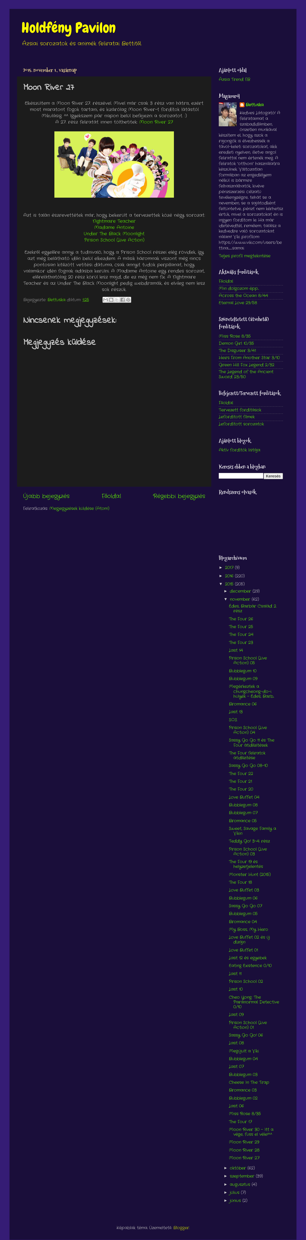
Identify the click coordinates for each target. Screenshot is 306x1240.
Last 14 (236, 650)
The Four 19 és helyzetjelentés (246, 864)
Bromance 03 (243, 1090)
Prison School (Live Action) (114, 240)
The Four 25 (241, 627)
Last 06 (236, 1106)
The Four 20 (241, 789)
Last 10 (236, 989)
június (236, 1201)
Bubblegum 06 (243, 898)
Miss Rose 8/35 (235, 336)
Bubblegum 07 (243, 813)
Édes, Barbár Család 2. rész (252, 608)
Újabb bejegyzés (46, 496)
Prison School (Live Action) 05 (248, 660)
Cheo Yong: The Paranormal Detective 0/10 (254, 1002)
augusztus (241, 1184)
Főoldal (111, 496)
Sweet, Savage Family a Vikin (252, 831)
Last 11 (235, 974)
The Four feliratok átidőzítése (247, 755)
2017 (230, 568)
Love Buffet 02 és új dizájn (249, 940)
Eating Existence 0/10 (250, 966)
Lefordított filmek (237, 417)
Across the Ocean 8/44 (243, 296)
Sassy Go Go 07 (245, 906)
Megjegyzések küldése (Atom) (79, 508)
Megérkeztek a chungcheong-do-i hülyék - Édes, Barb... (251, 691)
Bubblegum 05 (243, 914)
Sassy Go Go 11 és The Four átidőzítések (251, 742)
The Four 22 (241, 774)
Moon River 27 (156, 122)
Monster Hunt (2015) (250, 875)
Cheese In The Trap (249, 1082)
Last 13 (236, 712)
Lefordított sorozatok (241, 424)
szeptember (243, 1176)
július (235, 1193)
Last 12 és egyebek (248, 958)
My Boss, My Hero (248, 929)
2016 (230, 576)
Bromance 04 (243, 922)
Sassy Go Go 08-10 (248, 766)
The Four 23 (241, 643)
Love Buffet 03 (244, 890)
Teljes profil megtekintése (244, 256)
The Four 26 (241, 619)
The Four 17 (240, 1122)
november (241, 599)
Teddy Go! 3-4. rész (249, 841)
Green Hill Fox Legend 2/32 (246, 365)
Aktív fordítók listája (239, 450)
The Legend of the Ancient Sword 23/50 (246, 374)
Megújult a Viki (244, 1051)
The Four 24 (241, 634)
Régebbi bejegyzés (179, 496)
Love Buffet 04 (244, 797)
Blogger (181, 1228)
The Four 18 (240, 882)
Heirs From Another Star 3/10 (249, 358)
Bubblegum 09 (243, 679)
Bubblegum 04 (243, 1059)
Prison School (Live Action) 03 (248, 851)
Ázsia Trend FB (234, 79)
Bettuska (255, 105)
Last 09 (236, 1015)
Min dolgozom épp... (239, 288)
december (241, 591)
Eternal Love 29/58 (238, 303)
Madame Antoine (114, 227)
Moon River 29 (244, 1142)
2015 (230, 584)
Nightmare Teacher (114, 221)
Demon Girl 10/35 (236, 343)
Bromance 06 (243, 704)
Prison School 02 (246, 981)
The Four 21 (240, 781)
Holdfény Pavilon (69, 28)
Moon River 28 (244, 1150)
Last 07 (236, 1067)
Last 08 (236, 1043)
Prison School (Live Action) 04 (248, 730)
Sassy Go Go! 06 (246, 1035)
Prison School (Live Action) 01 (248, 1025)
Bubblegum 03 (243, 1075)
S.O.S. (233, 720)
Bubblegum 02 (243, 1098)
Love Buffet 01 (243, 950)
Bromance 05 (243, 821)
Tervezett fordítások (240, 410)
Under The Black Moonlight (114, 234)
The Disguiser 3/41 (237, 351)
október (238, 1168)
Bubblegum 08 (243, 805)
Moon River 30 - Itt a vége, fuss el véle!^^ (251, 1132)
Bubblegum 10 (242, 671)
